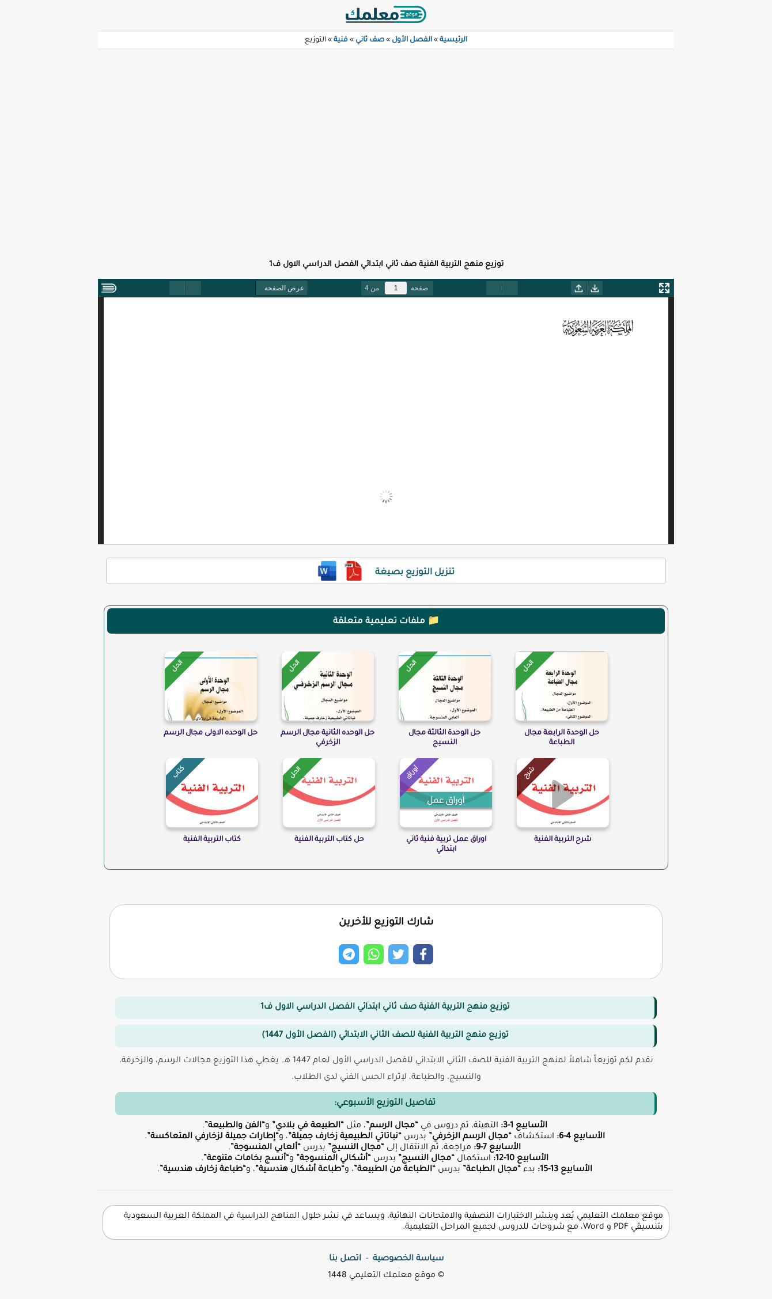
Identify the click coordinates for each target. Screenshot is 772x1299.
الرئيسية (453, 40)
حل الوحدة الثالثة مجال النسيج (444, 738)
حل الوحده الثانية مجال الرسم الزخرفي (327, 738)
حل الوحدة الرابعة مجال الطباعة (561, 738)
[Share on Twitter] (398, 954)
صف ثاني (369, 40)
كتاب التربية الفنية (212, 840)
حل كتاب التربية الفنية (329, 840)
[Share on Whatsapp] (374, 954)
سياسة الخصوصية (408, 1259)
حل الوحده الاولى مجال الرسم (211, 733)
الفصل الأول (412, 40)
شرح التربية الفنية (563, 840)
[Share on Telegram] (349, 954)
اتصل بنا (345, 1259)
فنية (341, 40)
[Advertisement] (386, 147)
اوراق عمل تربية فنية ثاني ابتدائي (446, 845)
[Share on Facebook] (423, 954)
